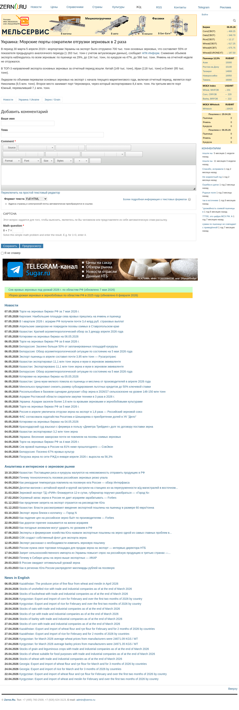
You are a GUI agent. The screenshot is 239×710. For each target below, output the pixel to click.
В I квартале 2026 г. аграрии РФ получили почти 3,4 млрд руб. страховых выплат (71, 321)
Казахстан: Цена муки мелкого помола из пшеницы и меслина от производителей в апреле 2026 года (85, 381)
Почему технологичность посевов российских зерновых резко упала (63, 477)
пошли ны (207, 153)
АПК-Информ (150, 53)
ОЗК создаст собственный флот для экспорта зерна (53, 537)
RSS (159, 7)
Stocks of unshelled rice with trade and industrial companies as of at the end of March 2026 (75, 588)
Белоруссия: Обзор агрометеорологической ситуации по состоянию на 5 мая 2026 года (75, 351)
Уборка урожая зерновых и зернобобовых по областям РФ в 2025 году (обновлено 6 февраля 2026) (71, 295)
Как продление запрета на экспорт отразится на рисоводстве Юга (62, 502)
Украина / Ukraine (29, 99)
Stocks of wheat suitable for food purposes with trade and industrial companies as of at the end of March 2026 (87, 653)
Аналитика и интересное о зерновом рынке (40, 466)
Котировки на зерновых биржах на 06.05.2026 (48, 336)
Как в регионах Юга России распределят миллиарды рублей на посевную (67, 568)
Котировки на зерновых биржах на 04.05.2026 (48, 421)
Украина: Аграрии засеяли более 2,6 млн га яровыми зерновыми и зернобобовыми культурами (81, 401)
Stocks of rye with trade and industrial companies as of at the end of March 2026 (69, 613)
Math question (13, 225)
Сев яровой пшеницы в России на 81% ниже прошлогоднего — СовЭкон (66, 446)
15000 (229, 62)
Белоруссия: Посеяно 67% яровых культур (46, 451)
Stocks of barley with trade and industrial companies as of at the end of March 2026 (70, 618)
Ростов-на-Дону (211, 67)
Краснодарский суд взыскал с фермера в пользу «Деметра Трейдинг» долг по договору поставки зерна (86, 426)
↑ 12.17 (230, 39)
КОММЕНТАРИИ (211, 148)
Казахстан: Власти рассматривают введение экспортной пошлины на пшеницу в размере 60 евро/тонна (86, 507)
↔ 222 (228, 99)
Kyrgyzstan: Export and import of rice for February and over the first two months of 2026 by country (80, 603)
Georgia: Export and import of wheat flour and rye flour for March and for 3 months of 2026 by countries (83, 663)
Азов (205, 62)
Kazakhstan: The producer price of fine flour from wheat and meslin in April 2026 (68, 583)
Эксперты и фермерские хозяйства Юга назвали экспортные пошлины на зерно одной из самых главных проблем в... (95, 532)
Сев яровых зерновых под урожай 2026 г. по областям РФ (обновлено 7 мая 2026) (60, 289)
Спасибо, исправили (212, 169)
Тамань (206, 80)
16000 (229, 80)
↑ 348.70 (231, 35)
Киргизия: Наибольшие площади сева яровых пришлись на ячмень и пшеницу (70, 316)
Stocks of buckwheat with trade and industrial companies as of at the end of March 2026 (73, 593)
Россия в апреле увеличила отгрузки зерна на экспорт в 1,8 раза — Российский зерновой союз (80, 411)
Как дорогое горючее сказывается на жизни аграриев (53, 522)
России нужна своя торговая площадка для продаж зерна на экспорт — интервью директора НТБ (82, 547)
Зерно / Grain (52, 99)
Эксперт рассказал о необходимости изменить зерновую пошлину (62, 542)
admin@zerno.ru (85, 699)
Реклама (225, 7)
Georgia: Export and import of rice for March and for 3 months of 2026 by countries (70, 669)
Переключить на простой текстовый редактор (30, 192)
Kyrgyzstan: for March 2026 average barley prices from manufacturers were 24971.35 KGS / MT (78, 644)
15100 (229, 67)
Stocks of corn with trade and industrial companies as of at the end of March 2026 (69, 623)
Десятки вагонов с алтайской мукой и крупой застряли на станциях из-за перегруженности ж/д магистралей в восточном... (98, 487)
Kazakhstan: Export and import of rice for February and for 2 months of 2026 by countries (74, 633)
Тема (4, 130)
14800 (229, 71)
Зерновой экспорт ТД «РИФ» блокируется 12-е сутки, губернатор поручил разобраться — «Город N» (84, 492)
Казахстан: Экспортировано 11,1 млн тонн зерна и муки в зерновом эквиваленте (71, 366)
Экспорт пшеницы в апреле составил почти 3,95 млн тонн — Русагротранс (67, 356)
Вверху (232, 688)
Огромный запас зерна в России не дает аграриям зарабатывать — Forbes (67, 497)
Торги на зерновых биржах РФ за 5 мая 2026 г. (49, 406)
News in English (17, 577)
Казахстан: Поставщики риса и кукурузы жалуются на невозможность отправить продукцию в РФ (82, 472)
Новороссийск (210, 75)
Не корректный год (212, 177)
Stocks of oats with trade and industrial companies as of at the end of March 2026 (69, 608)
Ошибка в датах (210, 184)
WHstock (207, 108)
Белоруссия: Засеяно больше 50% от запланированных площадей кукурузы (68, 346)
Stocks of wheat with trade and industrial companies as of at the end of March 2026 (70, 658)
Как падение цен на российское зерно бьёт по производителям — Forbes (66, 517)
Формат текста (14, 198)
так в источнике (210, 200)
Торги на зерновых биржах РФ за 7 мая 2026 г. (49, 311)
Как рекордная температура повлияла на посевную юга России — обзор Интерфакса (74, 482)
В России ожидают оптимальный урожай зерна (49, 562)
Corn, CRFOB (210, 94)
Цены (58, 7)
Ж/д (138, 7)
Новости (40, 7)
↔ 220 (228, 94)
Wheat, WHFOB (211, 90)
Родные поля (209, 192)
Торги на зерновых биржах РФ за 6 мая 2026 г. (49, 341)
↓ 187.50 (231, 53)
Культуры (123, 7)
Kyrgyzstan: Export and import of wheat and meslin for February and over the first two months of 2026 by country (89, 679)
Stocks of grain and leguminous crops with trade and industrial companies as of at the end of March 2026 (84, 649)
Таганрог (207, 71)
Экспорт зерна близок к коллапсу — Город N (48, 512)
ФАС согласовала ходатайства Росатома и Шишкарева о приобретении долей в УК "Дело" (77, 416)
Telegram (204, 7)
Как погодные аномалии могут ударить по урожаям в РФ (55, 527)
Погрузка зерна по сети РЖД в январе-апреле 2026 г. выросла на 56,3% (66, 456)
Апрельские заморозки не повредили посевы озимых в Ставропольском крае (69, 326)
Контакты (180, 7)
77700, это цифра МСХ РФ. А (217, 216)
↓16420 (229, 108)
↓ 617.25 (231, 43)
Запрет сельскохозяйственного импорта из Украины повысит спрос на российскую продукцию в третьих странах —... (94, 552)
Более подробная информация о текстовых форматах (155, 199)
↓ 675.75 (231, 48)
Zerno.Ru (9, 699)
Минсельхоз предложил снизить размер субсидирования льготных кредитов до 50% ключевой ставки (85, 386)
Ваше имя (8, 118)
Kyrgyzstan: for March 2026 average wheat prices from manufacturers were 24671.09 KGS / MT (78, 638)
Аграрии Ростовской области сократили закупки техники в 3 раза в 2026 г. (67, 396)
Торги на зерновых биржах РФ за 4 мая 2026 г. (49, 441)
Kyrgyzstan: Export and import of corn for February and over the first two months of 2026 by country (80, 598)
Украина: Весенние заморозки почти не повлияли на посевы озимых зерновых (70, 436)
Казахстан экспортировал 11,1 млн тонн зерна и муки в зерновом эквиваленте (70, 361)
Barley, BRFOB (210, 99)
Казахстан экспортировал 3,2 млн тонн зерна (48, 431)
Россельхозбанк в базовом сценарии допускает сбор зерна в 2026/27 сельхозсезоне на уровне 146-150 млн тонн (92, 391)
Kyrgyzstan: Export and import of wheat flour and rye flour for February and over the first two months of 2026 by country (93, 674)
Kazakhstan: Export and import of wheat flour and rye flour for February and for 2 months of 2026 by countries (87, 628)
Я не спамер (12, 253)
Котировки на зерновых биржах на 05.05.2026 (48, 376)
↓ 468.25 (231, 31)
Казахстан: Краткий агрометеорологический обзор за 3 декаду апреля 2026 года (71, 331)
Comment (8, 141)
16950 (229, 75)
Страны (101, 7)
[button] (10, 147)
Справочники (78, 7)
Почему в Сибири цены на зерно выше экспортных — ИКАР (58, 557)
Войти (205, 14)
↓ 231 (227, 90)
